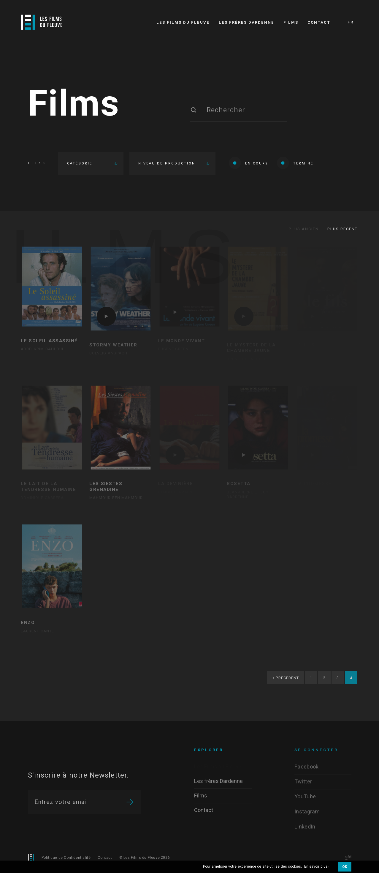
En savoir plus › (316, 867)
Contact (105, 857)
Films (74, 104)
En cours (248, 163)
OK (345, 866)
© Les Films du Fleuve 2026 (144, 857)
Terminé (295, 163)
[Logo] (41, 22)
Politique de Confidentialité (66, 857)
